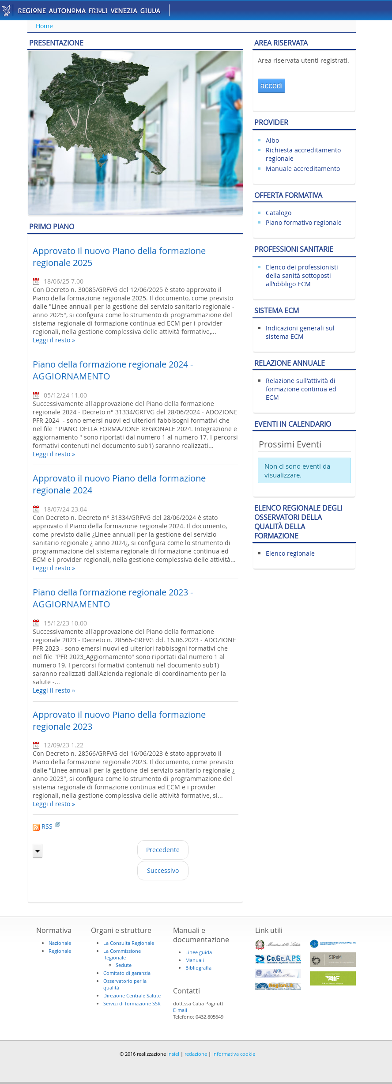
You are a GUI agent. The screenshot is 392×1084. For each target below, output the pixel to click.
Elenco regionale (290, 553)
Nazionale (60, 943)
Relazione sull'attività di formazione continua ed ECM (301, 389)
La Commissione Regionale (122, 954)
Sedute (124, 965)
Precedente (163, 849)
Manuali (194, 960)
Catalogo (278, 212)
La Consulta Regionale (128, 943)
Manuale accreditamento (303, 168)
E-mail (180, 1010)
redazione (196, 1053)
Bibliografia (198, 967)
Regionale (60, 951)
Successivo (163, 870)
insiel (173, 1053)
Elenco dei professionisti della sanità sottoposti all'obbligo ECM (302, 275)
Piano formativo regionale (304, 222)
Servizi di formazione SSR (132, 1003)
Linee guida (198, 952)
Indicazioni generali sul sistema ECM (300, 332)
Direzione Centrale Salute (132, 995)
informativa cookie (233, 1053)
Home (44, 26)
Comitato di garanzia (127, 973)
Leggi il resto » (54, 340)
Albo (272, 140)
